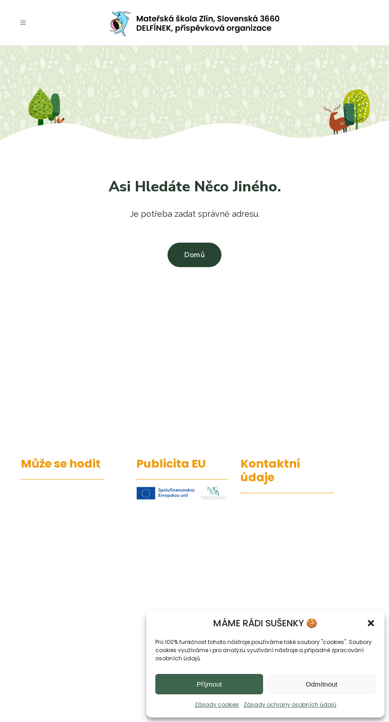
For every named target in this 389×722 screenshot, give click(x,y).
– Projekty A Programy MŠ (67, 548)
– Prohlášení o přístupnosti (46, 566)
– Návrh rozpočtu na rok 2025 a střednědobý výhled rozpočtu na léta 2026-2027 (64, 636)
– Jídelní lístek (47, 519)
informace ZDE (162, 547)
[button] (370, 623)
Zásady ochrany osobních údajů (290, 704)
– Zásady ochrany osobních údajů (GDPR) (64, 608)
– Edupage (40, 490)
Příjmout (209, 684)
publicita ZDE (192, 586)
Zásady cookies (217, 704)
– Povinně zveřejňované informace (63, 587)
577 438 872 (278, 576)
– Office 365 (42, 533)
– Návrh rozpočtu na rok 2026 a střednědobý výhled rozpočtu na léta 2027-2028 (64, 671)
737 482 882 (278, 587)
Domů (194, 255)
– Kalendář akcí (50, 504)
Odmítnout (321, 684)
